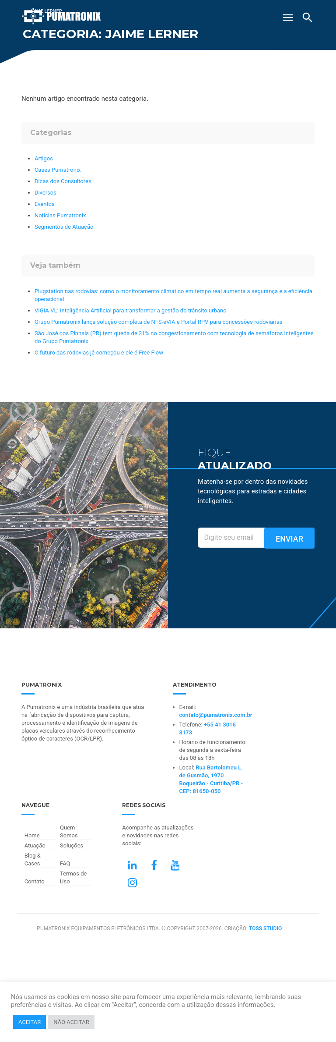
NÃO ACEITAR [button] (71, 1022)
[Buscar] (307, 18)
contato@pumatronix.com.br (215, 715)
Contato (34, 881)
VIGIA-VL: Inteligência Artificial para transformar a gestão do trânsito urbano (131, 310)
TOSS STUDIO (265, 928)
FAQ (65, 863)
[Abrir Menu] (287, 14)
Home (32, 835)
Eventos (45, 204)
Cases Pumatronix (58, 170)
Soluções (71, 845)
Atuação (35, 845)
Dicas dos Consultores (63, 181)
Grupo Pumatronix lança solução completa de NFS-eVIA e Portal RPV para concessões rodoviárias (159, 322)
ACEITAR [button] (29, 1022)
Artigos (44, 158)
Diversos (45, 192)
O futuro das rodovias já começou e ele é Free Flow (99, 352)
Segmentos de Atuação (64, 226)
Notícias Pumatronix (60, 215)
